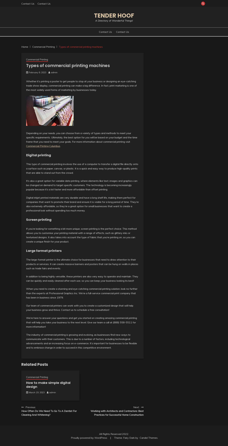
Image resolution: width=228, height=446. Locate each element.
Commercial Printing (37, 59)
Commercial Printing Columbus (43, 146)
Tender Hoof (114, 15)
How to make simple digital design (48, 385)
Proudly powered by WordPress (89, 437)
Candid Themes (149, 437)
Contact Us (27, 3)
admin (54, 72)
